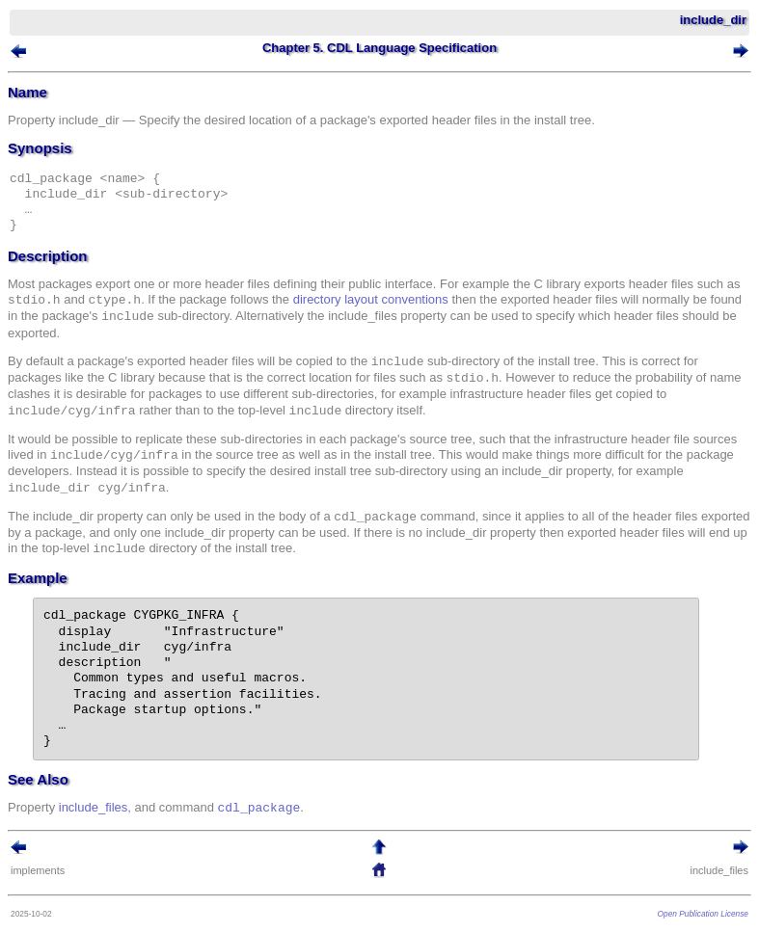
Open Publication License (703, 914)
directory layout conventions (370, 300)
